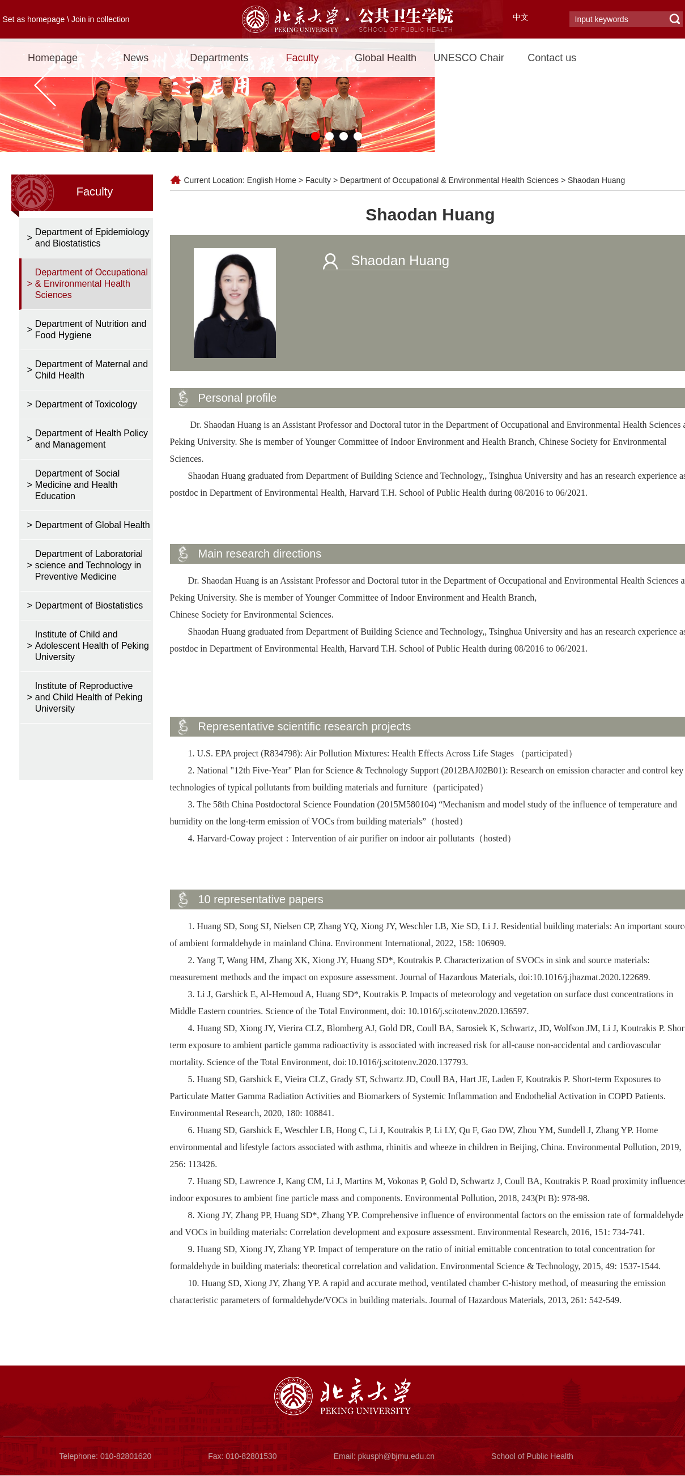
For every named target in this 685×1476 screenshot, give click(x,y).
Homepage (53, 57)
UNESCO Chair (468, 57)
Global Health (385, 57)
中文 (521, 17)
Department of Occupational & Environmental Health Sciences (449, 180)
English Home (271, 180)
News (135, 57)
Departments (219, 57)
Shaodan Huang (596, 180)
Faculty (302, 57)
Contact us (551, 57)
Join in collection (100, 19)
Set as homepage (34, 19)
